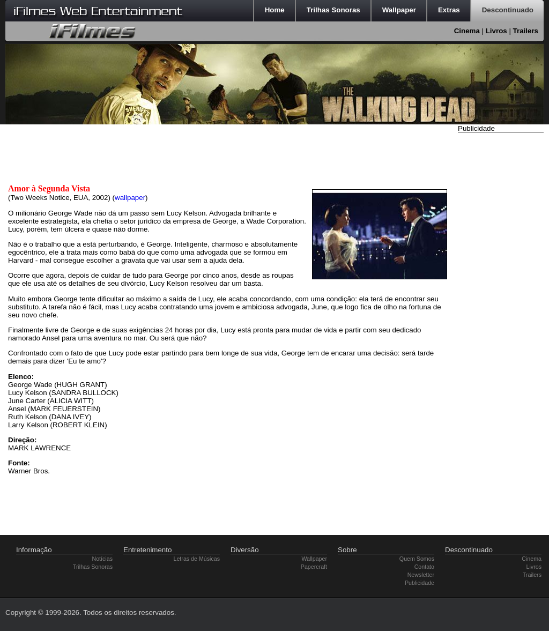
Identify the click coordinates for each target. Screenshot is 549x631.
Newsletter (420, 574)
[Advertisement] (501, 296)
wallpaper (130, 198)
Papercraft (314, 566)
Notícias (102, 558)
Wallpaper (314, 558)
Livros (496, 31)
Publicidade (419, 583)
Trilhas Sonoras (93, 566)
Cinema (467, 31)
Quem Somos (416, 558)
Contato (424, 566)
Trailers (525, 31)
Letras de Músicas (197, 558)
